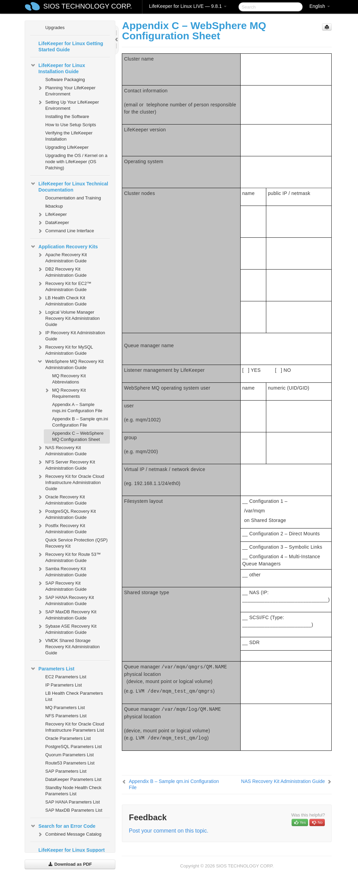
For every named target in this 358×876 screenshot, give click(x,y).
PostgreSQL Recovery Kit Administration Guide (66, 513)
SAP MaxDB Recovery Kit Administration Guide (66, 614)
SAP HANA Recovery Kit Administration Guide (65, 599)
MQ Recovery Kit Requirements (65, 392)
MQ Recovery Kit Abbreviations (69, 378)
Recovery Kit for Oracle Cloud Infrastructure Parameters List (74, 727)
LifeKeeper (52, 214)
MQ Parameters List (65, 707)
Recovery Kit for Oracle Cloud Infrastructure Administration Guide (70, 481)
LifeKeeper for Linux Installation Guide (57, 67)
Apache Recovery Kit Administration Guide (62, 257)
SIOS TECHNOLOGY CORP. (87, 6)
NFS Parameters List (66, 715)
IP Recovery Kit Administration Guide (71, 335)
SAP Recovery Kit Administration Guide (62, 585)
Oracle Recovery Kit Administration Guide (62, 499)
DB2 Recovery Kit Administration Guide (62, 271)
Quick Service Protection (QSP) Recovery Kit (76, 543)
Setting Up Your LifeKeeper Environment (68, 104)
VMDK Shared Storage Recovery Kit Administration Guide (68, 646)
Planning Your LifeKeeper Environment (66, 90)
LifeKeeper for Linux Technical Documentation (69, 186)
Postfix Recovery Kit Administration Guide (62, 528)
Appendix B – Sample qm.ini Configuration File (80, 422)
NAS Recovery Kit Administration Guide (62, 450)
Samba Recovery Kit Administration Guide (62, 571)
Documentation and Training (73, 197)
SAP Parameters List (65, 771)
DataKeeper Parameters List (73, 779)
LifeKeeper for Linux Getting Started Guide (70, 46)
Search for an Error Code (62, 826)
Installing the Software (67, 116)
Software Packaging (65, 79)
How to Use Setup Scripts (70, 124)
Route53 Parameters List (69, 763)
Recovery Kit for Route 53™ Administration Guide (69, 556)
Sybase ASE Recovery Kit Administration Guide (67, 628)
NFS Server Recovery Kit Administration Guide (66, 464)
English (319, 6)
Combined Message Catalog (69, 834)
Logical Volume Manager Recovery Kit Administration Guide (68, 317)
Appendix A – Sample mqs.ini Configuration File (77, 407)
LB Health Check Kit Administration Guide (62, 300)
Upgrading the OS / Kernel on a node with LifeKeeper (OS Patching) (76, 161)
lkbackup (54, 206)
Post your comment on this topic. (168, 831)
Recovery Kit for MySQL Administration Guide (65, 349)
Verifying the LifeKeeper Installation (68, 136)
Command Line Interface (65, 231)
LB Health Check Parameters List (74, 696)
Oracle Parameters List (68, 738)
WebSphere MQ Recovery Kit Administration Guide (70, 363)
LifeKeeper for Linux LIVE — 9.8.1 (188, 6)
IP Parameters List (63, 685)
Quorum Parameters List (69, 754)
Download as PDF (70, 864)
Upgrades (54, 27)
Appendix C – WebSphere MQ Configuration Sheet (77, 436)
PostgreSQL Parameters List (73, 746)
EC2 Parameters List (65, 676)
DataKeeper (53, 223)
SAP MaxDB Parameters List (73, 810)
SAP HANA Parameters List (72, 802)
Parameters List (52, 669)
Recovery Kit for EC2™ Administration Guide (64, 285)
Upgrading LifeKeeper (66, 147)
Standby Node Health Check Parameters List (73, 790)
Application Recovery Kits (64, 247)
